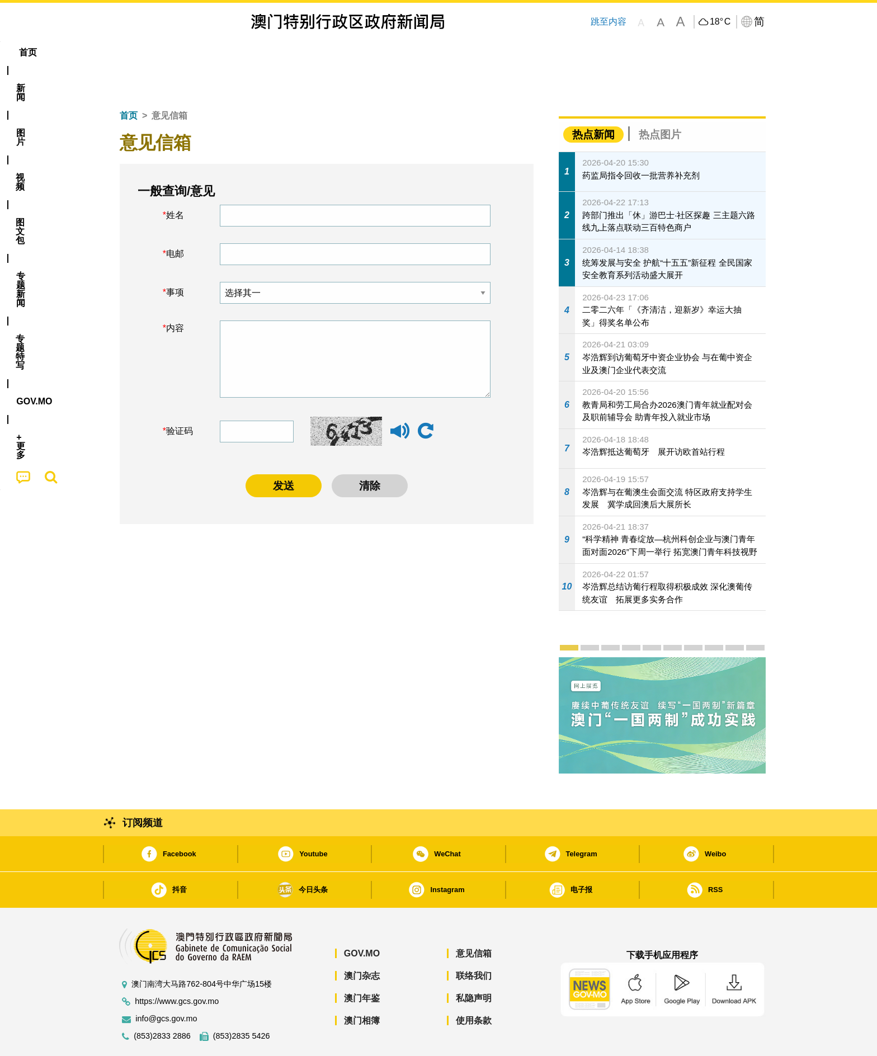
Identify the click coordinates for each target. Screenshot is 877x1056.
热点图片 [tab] (660, 100)
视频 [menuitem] (254, 52)
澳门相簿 (362, 986)
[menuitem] (172, 52)
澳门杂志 (362, 941)
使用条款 (474, 986)
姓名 (175, 181)
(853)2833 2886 (162, 1002)
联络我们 (474, 941)
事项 (175, 258)
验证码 (179, 397)
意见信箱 (474, 919)
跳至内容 (608, 21)
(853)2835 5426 (241, 1002)
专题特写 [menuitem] (409, 52)
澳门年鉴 (362, 964)
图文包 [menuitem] (299, 52)
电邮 (175, 219)
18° (720, 21)
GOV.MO (362, 919)
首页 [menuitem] (131, 52)
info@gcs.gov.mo (166, 984)
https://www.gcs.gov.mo (177, 967)
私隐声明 (474, 964)
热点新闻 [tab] (593, 100)
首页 (129, 81)
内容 (175, 294)
